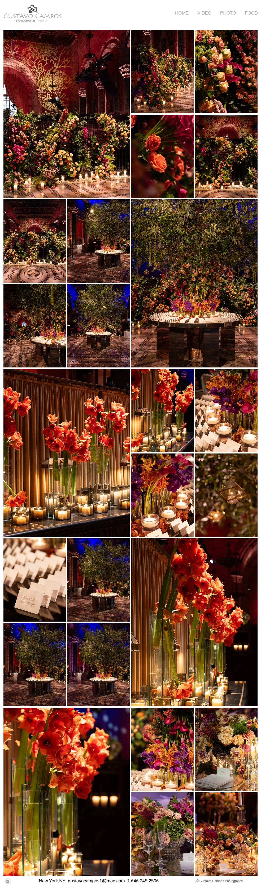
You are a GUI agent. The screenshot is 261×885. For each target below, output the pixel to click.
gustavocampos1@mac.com (96, 880)
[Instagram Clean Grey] (8, 881)
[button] (202, 13)
